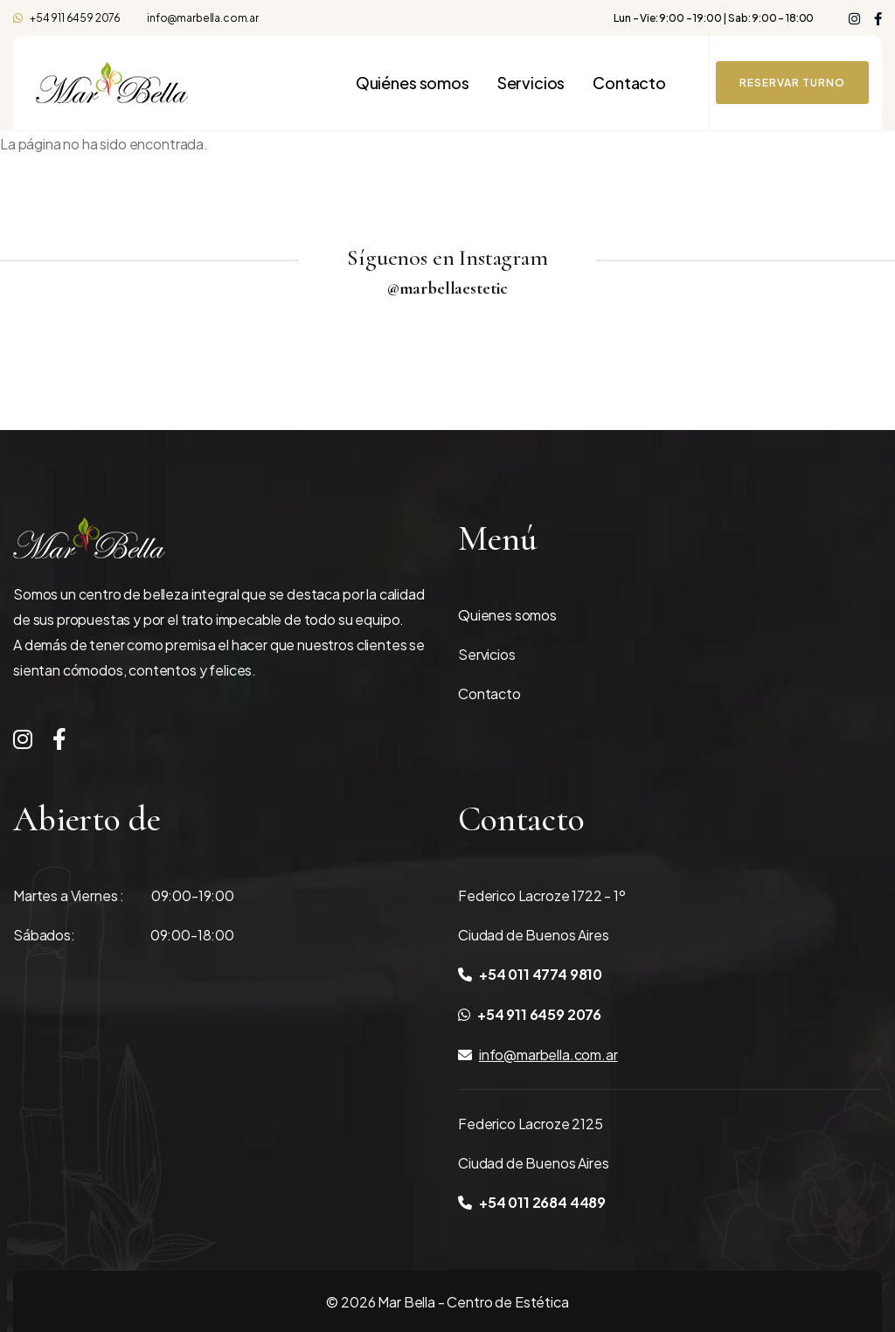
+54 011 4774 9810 (530, 974)
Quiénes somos (412, 83)
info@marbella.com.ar (203, 17)
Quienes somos (507, 615)
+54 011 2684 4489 (532, 1202)
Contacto (629, 83)
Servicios (531, 83)
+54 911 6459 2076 (67, 18)
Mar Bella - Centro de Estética (473, 1302)
